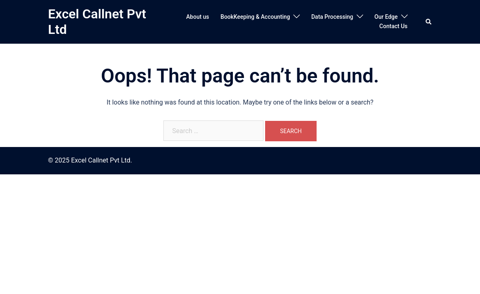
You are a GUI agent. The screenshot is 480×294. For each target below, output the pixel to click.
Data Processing (332, 16)
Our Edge (386, 16)
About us (197, 16)
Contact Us (394, 26)
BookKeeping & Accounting (255, 16)
